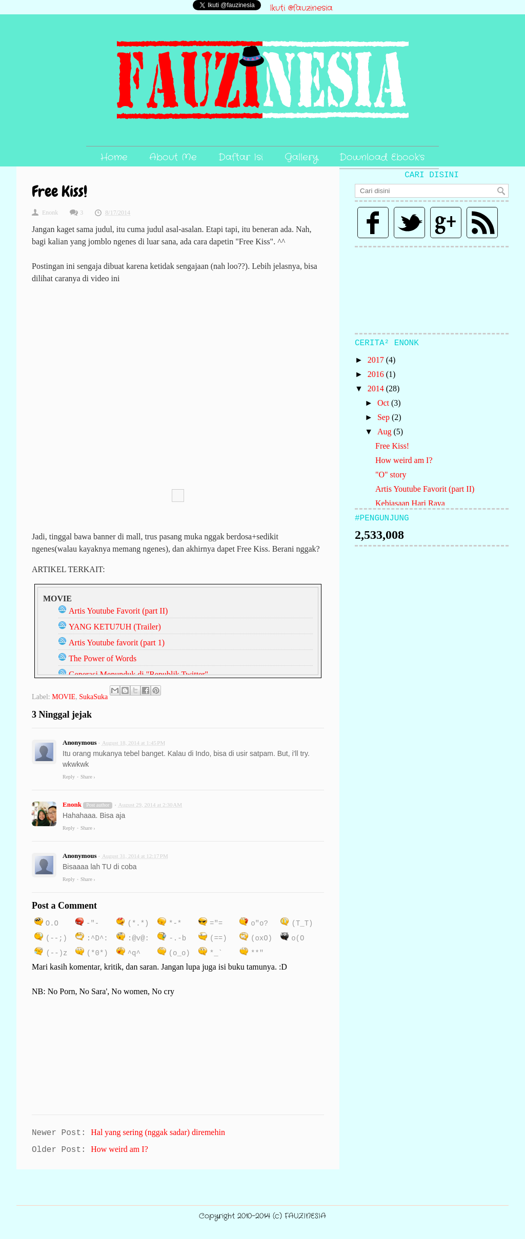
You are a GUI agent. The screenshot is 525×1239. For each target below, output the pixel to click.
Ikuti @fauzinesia (301, 8)
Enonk (72, 804)
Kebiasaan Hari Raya (410, 503)
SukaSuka (93, 697)
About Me (173, 157)
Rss (482, 222)
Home (114, 157)
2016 (377, 374)
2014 (377, 388)
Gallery (301, 157)
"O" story (391, 474)
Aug (385, 431)
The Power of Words (102, 658)
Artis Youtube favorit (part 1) (117, 642)
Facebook (373, 222)
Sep (384, 417)
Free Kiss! (392, 446)
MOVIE (63, 697)
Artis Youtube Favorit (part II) (118, 610)
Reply (69, 777)
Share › (87, 777)
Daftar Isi (240, 157)
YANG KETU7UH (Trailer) (115, 626)
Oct (384, 402)
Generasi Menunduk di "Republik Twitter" (138, 674)
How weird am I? (404, 460)
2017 (377, 359)
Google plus (445, 222)
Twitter (409, 222)
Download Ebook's (382, 157)
